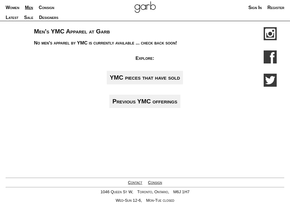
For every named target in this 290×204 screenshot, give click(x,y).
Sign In (255, 7)
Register (275, 7)
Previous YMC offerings (144, 101)
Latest (12, 17)
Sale (28, 17)
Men (29, 7)
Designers (48, 17)
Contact (135, 182)
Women (12, 7)
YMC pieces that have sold (145, 77)
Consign (155, 182)
